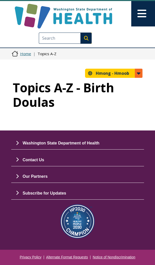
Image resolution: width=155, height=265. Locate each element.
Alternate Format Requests (67, 257)
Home (25, 53)
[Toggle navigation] (143, 13)
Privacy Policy (30, 257)
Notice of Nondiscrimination (114, 257)
